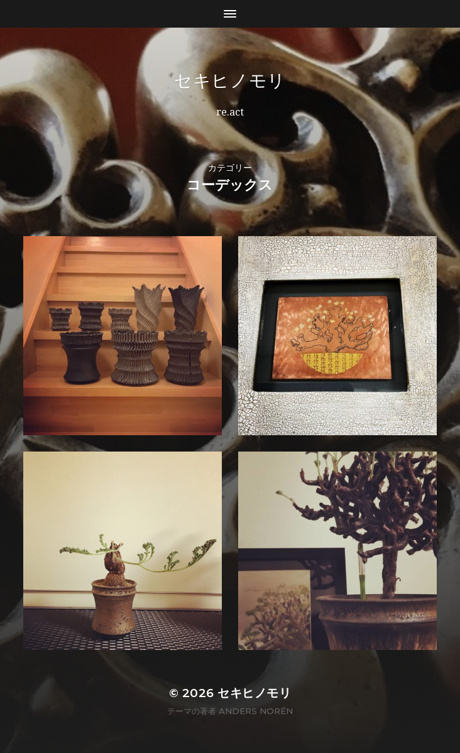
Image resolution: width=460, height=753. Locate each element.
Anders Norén (256, 711)
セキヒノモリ (230, 80)
